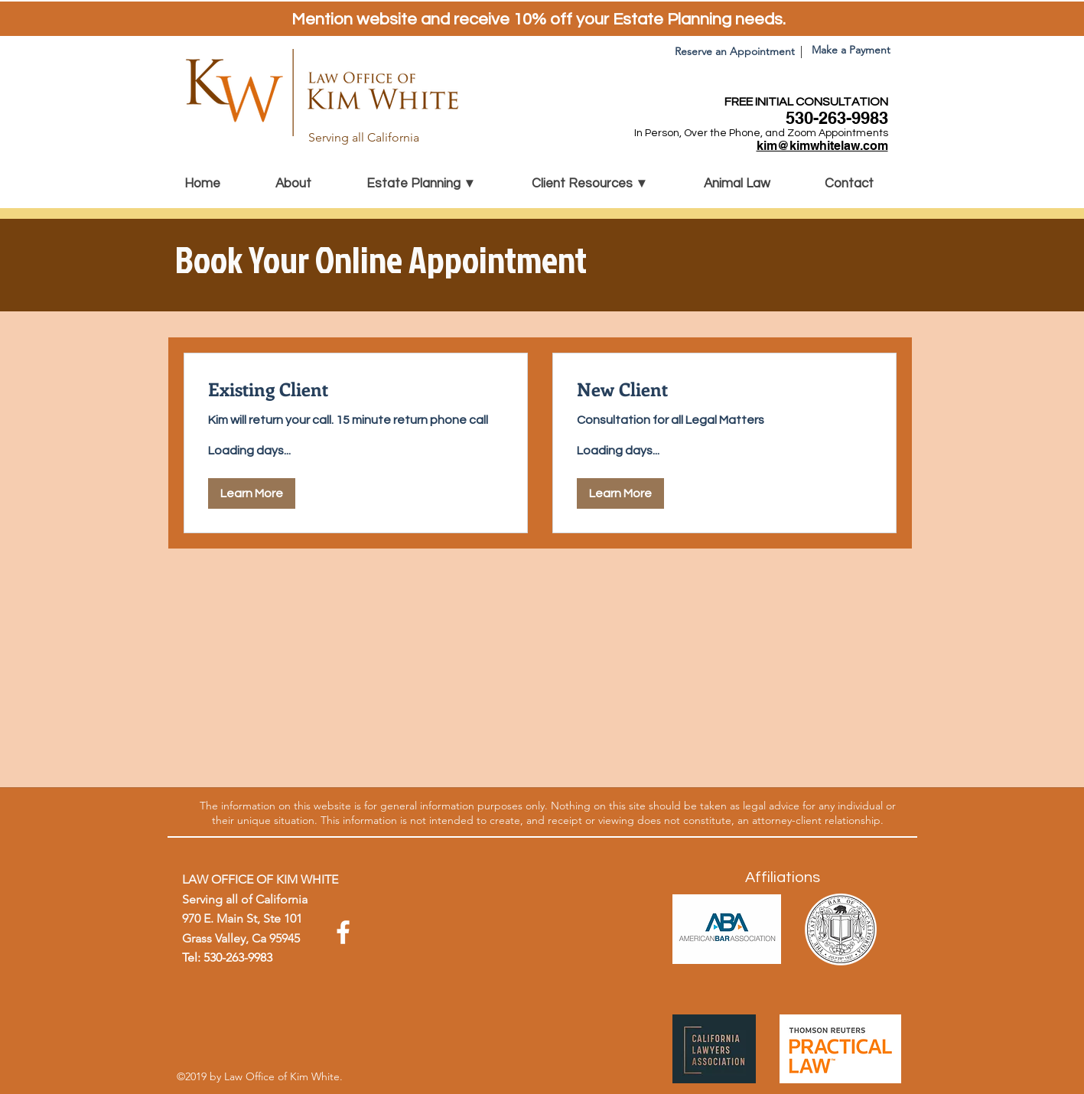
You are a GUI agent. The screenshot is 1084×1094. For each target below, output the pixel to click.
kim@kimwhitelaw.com (822, 145)
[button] (437, 184)
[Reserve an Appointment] (735, 51)
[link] (355, 389)
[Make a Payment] (851, 50)
